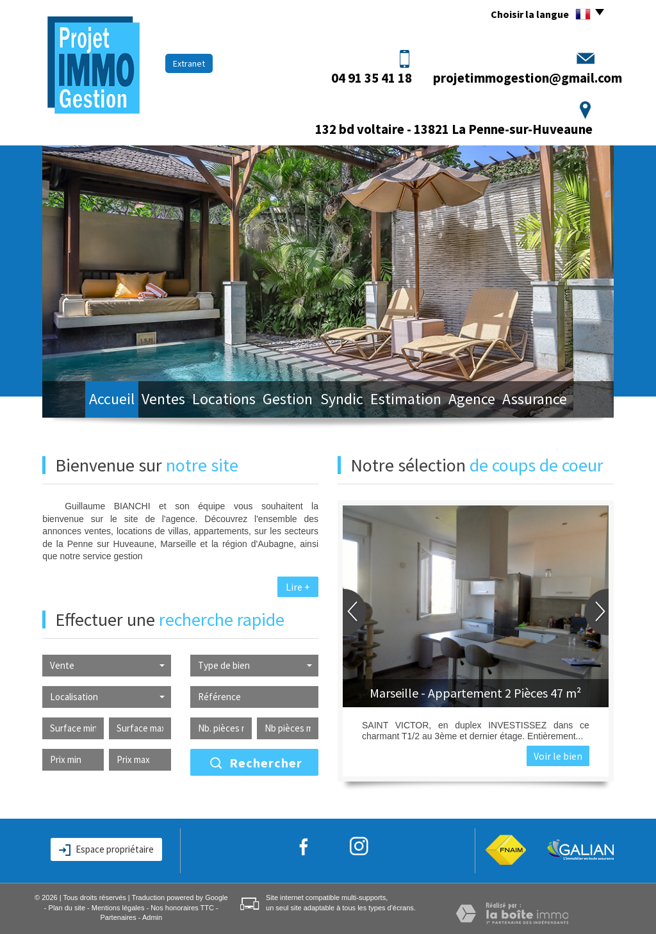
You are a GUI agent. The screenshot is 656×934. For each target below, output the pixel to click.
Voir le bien (558, 756)
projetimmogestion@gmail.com (527, 77)
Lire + (298, 586)
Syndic (350, 401)
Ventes (146, 401)
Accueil (83, 401)
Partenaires (118, 917)
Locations (215, 401)
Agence (495, 401)
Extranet (189, 63)
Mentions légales (118, 908)
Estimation (421, 401)
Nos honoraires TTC (182, 908)
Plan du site (67, 908)
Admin (152, 917)
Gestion (287, 401)
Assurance (565, 401)
